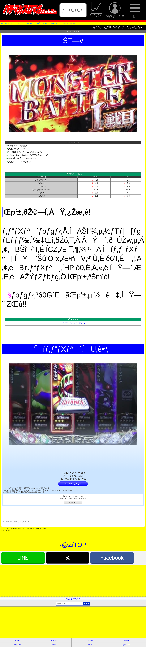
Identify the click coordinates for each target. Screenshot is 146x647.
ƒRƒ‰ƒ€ (90, 640)
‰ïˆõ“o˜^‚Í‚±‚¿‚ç (73, 484)
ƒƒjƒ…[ (135, 10)
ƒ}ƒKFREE (126, 645)
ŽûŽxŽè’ (96, 10)
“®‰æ (126, 640)
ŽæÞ (89, 645)
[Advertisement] (68, 580)
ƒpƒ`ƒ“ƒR (53, 640)
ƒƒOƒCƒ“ (73, 10)
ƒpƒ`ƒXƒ (17, 640)
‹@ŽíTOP (73, 544)
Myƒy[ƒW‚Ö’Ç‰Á (73, 599)
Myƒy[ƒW (115, 10)
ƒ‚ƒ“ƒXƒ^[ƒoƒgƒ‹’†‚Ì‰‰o (73, 323)
